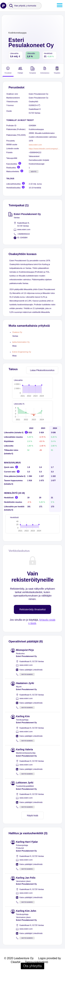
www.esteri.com (35, 145)
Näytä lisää (32, 826)
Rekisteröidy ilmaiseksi (32, 620)
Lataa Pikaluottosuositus (42, 370)
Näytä (33, 171)
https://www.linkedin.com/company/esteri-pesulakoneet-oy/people (44, 149)
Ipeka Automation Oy (21, 342)
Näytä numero (27, 685)
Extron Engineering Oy (21, 352)
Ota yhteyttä (32, 977)
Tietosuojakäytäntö (36, 972)
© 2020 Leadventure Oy (19, 969)
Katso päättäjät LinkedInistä (30, 681)
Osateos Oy (17, 332)
